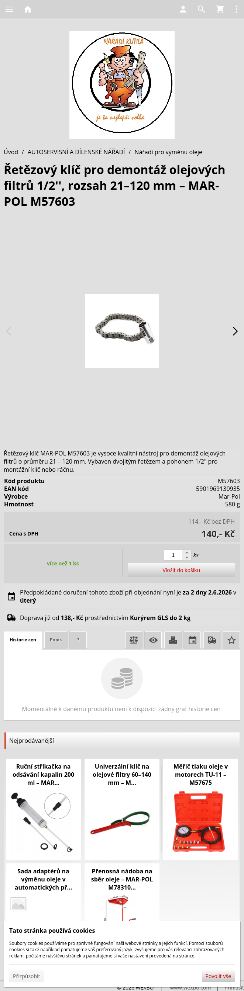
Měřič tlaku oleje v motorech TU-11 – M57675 (200, 774)
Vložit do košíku (181, 570)
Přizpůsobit (26, 976)
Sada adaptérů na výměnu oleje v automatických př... (43, 879)
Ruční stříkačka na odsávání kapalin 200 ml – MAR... (43, 774)
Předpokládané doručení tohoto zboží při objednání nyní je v (128, 596)
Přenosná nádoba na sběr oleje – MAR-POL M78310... (122, 879)
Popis (56, 640)
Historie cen (23, 640)
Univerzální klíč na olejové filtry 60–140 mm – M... (122, 774)
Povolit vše (218, 976)
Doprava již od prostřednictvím (105, 618)
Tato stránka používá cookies (52, 930)
